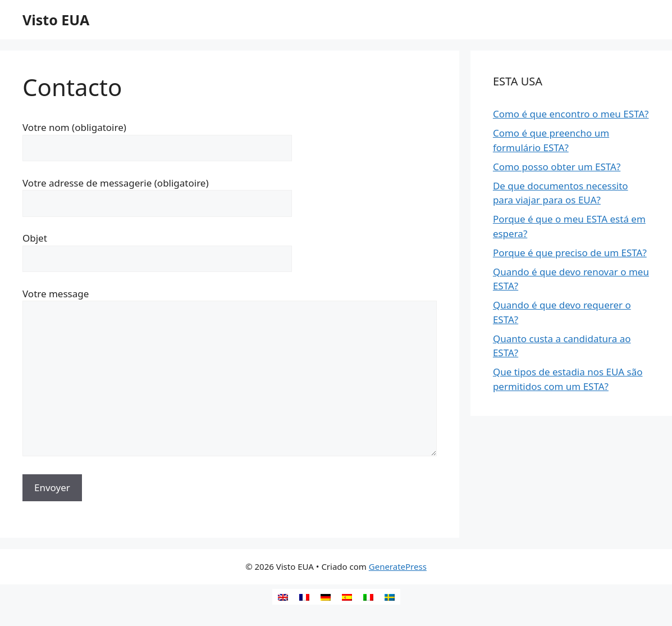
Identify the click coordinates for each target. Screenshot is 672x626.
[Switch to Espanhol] (347, 597)
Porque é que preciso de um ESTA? (570, 252)
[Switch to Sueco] (389, 597)
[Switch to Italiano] (368, 597)
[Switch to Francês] (304, 597)
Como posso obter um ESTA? (556, 166)
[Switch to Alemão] (325, 597)
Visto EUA (55, 19)
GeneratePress (398, 566)
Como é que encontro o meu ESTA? (571, 113)
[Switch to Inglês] (283, 597)
